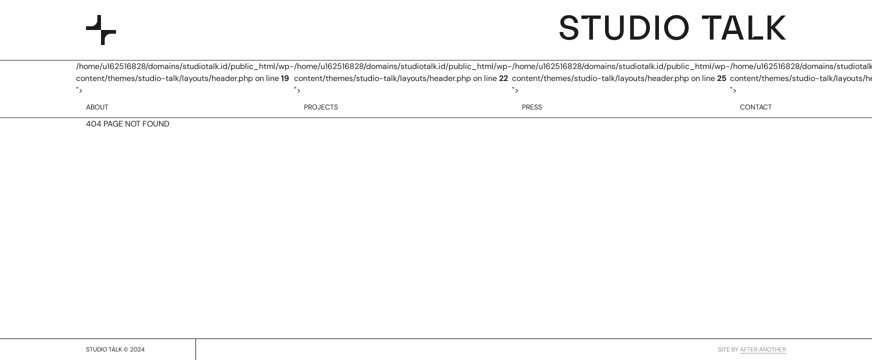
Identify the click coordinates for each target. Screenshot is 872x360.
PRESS (532, 107)
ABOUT (97, 107)
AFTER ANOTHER (763, 350)
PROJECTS (321, 107)
